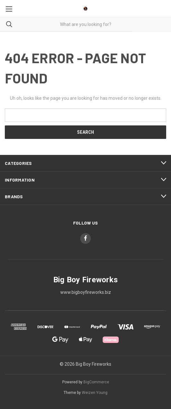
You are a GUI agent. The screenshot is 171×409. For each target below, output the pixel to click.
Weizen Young (94, 392)
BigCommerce (96, 382)
